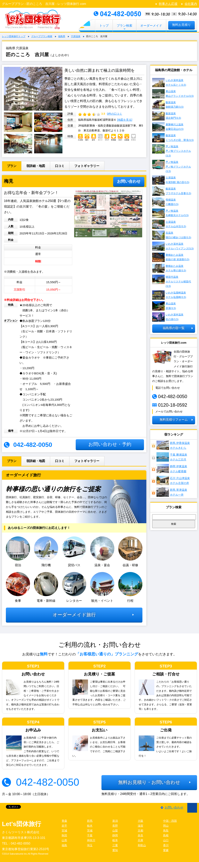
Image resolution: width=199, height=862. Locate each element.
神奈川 (91, 840)
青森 (64, 820)
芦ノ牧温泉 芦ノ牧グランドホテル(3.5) (171, 166)
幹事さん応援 (168, 3)
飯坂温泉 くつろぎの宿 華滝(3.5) (173, 137)
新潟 (115, 820)
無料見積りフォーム (174, 419)
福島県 (61, 36)
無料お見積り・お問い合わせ (149, 782)
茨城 (89, 830)
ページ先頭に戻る (192, 808)
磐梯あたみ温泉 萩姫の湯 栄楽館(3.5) (170, 257)
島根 (166, 835)
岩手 (64, 825)
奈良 (140, 835)
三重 (115, 845)
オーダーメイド (151, 25)
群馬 (89, 820)
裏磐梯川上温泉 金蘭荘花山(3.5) (168, 127)
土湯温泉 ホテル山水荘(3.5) (169, 224)
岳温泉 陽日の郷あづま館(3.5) (171, 235)
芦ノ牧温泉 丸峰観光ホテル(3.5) (170, 213)
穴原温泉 (75, 36)
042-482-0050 (47, 782)
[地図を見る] (124, 119)
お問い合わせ (128, 181)
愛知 (115, 850)
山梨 (115, 830)
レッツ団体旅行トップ (13, 36)
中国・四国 (170, 820)
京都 (140, 830)
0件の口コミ (114, 113)
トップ (104, 25)
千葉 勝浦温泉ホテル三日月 (171, 457)
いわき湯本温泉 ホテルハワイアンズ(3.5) (173, 246)
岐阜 (115, 840)
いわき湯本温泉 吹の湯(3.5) (167, 317)
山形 (64, 840)
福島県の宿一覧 (174, 328)
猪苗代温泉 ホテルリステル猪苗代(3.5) (171, 281)
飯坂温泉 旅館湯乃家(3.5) (168, 104)
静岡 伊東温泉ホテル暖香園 (171, 468)
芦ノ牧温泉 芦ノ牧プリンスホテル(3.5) (171, 150)
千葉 (89, 835)
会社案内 (191, 3)
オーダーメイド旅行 (74, 614)
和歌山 (142, 845)
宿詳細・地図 (35, 166)
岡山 (166, 825)
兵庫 (140, 840)
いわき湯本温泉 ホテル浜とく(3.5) (169, 82)
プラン (11, 166)
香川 (166, 845)
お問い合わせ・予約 (109, 444)
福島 (64, 845)
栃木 (89, 825)
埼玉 (89, 845)
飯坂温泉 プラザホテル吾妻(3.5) (171, 191)
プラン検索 (124, 25)
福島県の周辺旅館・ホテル (173, 70)
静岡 (115, 835)
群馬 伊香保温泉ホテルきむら (173, 445)
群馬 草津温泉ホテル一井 (171, 492)
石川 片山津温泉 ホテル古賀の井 (173, 480)
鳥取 (166, 830)
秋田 (64, 835)
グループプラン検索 (41, 36)
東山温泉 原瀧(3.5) (164, 306)
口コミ (59, 166)
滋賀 (140, 825)
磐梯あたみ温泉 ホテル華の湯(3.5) (169, 268)
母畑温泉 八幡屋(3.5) (165, 202)
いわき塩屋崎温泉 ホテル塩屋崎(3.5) (169, 295)
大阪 (140, 820)
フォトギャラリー (86, 166)
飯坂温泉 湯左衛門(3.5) (166, 116)
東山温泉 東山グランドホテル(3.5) (173, 93)
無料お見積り (181, 24)
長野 (115, 825)
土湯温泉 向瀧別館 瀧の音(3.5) (170, 180)
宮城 (64, 830)
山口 (166, 840)
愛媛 (166, 850)
